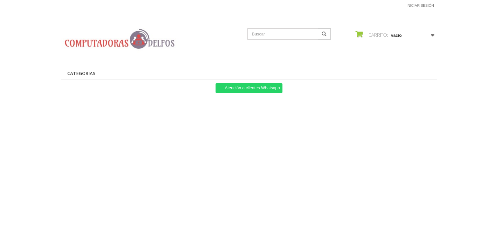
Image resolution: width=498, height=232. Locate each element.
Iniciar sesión (420, 5)
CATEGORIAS (81, 73)
